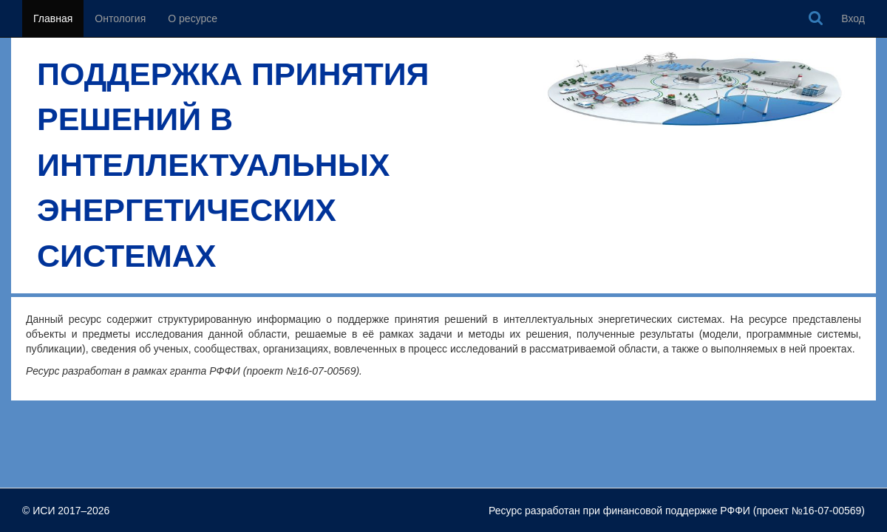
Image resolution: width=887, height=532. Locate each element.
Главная (52, 18)
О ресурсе (192, 18)
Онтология (120, 18)
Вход (853, 18)
